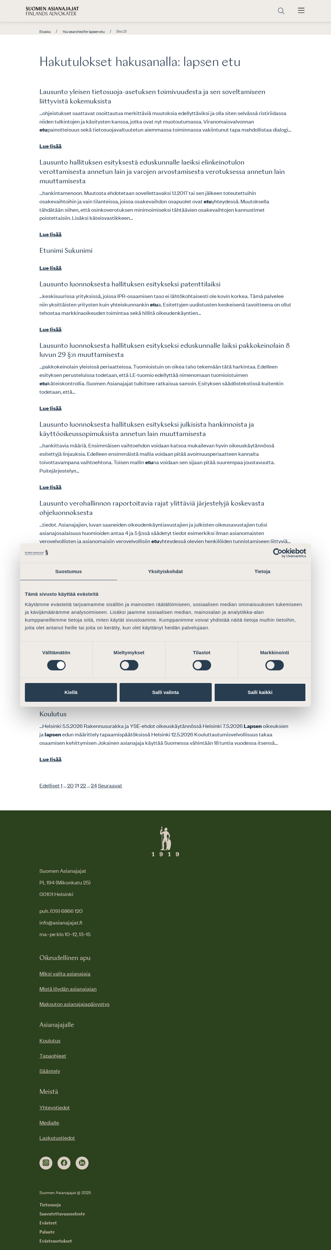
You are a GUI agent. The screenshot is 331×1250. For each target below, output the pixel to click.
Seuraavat (110, 785)
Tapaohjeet (52, 1055)
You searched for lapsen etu (83, 31)
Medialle (49, 1122)
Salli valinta (165, 692)
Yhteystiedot (54, 1107)
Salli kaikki (260, 692)
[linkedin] (82, 1163)
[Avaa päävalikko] (301, 11)
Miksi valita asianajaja (65, 973)
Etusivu (45, 31)
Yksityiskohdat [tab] (165, 571)
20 (70, 785)
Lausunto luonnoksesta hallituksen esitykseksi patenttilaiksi (129, 284)
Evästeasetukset (55, 1241)
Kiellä (70, 692)
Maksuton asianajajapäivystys (74, 1003)
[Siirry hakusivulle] (281, 11)
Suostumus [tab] (68, 571)
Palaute (47, 1232)
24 (94, 785)
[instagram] (45, 1163)
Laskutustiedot (57, 1137)
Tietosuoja (50, 1205)
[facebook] (64, 1163)
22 (83, 785)
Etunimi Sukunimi (65, 250)
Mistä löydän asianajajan (68, 988)
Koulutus (53, 714)
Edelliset (49, 785)
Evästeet (48, 1223)
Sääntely (49, 1070)
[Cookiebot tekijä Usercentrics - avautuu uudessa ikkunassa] (278, 553)
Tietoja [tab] (263, 571)
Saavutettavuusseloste (62, 1214)
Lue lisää (50, 145)
